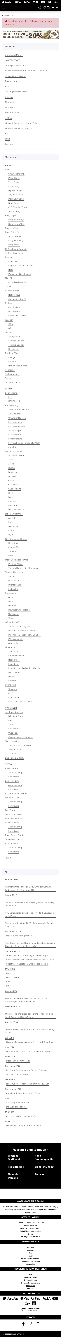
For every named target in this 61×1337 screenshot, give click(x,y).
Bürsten (12, 361)
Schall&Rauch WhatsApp (30, 1231)
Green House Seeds (15, 814)
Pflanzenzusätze (16, 509)
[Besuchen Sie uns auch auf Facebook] (23, 1324)
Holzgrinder (13, 349)
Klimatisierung (11, 405)
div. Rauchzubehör (17, 299)
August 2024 (11, 1022)
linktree (8, 118)
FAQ (7, 133)
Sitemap (9, 97)
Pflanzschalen (15, 585)
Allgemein (13, 643)
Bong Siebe (14, 245)
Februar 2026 (11, 879)
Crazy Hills (13, 484)
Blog (30, 1253)
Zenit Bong (13, 182)
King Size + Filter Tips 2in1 (20, 265)
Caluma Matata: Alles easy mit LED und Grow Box (29, 1042)
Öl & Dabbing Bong (17, 207)
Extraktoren (13, 664)
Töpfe (11, 576)
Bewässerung (11, 593)
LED (10, 397)
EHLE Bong (13, 186)
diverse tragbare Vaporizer (20, 737)
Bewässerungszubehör (19, 610)
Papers (8, 257)
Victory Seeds (11, 843)
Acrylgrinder (14, 336)
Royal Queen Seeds (14, 835)
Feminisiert (13, 777)
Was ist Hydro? (13, 977)
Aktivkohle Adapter (14, 253)
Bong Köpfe (11, 215)
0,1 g (10, 324)
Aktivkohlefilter (15, 414)
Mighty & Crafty (15, 716)
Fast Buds (10, 810)
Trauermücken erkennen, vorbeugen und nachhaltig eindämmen (30, 904)
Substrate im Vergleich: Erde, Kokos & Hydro (27, 964)
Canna (11, 480)
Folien (11, 555)
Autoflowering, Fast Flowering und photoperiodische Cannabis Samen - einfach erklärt (30, 944)
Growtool (12, 689)
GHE (10, 693)
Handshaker (14, 672)
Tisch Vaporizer (12, 741)
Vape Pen (13, 733)
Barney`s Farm (12, 781)
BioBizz (11, 468)
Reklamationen (30, 1280)
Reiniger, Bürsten (13, 353)
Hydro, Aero (10, 685)
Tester (8, 378)
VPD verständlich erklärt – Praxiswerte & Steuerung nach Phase (29, 914)
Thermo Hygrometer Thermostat (23, 568)
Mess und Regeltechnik (16, 560)
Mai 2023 (9, 1112)
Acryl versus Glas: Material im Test (22, 1116)
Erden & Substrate (14, 514)
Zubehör (12, 447)
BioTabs (12, 476)
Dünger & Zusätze (13, 451)
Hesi (10, 493)
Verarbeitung (11, 647)
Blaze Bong (13, 203)
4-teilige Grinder (16, 345)
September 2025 (13, 951)
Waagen (9, 320)
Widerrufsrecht (12, 112)
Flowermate (14, 729)
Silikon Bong (14, 211)
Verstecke (10, 370)
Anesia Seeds (11, 768)
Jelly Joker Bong (15, 195)
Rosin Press (14, 660)
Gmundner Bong (16, 174)
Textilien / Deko (12, 382)
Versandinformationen (15, 76)
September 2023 (13, 1089)
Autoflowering (15, 772)
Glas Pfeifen (14, 307)
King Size (12, 261)
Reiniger (12, 357)
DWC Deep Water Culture (20, 701)
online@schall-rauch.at (16, 65)
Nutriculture (14, 697)
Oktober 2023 (11, 1079)
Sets (10, 597)
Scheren (12, 681)
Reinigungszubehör (17, 366)
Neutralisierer (14, 434)
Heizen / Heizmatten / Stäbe (21, 631)
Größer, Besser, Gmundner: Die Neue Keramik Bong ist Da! (29, 1031)
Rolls (10, 270)
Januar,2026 (11, 895)
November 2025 (13, 931)
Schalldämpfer (15, 430)
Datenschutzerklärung (30, 1283)
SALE (8, 858)
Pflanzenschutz (15, 639)
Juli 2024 (9, 1038)
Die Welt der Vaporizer (16, 1107)
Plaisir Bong (13, 178)
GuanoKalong (14, 489)
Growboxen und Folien (16, 539)
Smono (11, 724)
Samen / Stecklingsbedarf (20, 626)
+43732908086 (12, 60)
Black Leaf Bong (16, 199)
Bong (7, 170)
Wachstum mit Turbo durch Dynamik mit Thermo (29, 1051)
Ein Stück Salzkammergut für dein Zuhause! (27, 1070)
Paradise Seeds (12, 822)
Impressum (10, 107)
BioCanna (12, 472)
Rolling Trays (14, 295)
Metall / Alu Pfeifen (17, 316)
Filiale (7, 139)
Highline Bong (15, 190)
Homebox (13, 543)
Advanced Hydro (16, 455)
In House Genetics (14, 818)
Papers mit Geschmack (19, 274)
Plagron (12, 501)
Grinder (8, 332)
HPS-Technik (14, 401)
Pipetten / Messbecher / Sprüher (24, 635)
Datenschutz (11, 81)
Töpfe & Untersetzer (14, 572)
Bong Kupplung (15, 240)
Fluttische (13, 589)
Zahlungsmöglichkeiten (16, 92)
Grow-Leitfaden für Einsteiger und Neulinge (27, 955)
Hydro (11, 534)
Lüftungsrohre (15, 422)
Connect (9, 144)
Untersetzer (13, 580)
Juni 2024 (10, 1047)
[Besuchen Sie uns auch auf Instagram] (30, 1324)
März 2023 (10, 1121)
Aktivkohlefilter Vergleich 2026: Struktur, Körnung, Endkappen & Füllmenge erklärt (28, 888)
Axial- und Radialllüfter (18, 409)
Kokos (11, 530)
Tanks (11, 618)
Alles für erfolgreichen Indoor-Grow (23, 1093)
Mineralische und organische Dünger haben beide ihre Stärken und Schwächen (29, 1015)
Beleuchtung (11, 393)
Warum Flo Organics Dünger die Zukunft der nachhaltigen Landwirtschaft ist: (26, 1000)
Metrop (11, 497)
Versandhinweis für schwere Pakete (22, 123)
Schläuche (13, 614)
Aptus (11, 459)
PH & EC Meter (15, 564)
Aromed (12, 754)
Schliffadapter (15, 236)
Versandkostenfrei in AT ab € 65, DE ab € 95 (26, 71)
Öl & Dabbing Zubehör (16, 249)
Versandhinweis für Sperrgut (18, 128)
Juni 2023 (9, 1098)
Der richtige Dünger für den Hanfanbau (24, 1125)
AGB (7, 86)
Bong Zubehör (12, 232)
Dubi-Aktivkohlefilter (18, 282)
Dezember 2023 (12, 1066)
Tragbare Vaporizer (14, 712)
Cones (8, 286)
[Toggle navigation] (3, 6)
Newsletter (10, 102)
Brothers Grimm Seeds (16, 793)
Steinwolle (13, 526)
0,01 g (11, 328)
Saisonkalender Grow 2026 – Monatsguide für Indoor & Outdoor (30, 924)
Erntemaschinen (16, 656)
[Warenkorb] (48, 7)
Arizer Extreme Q (16, 749)
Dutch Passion (12, 797)
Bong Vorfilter (11, 228)
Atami (11, 464)
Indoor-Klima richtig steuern (19, 936)
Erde (10, 522)
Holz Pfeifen (14, 311)
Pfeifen (8, 303)
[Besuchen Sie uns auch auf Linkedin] (37, 1324)
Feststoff (12, 505)
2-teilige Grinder (16, 341)
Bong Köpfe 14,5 (16, 220)
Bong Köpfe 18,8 (16, 224)
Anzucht (12, 518)
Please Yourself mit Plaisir (18, 1061)
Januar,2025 (11, 991)
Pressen (12, 676)
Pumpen (12, 606)
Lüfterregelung (15, 439)
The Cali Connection (14, 839)
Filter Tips (9, 278)
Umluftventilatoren (17, 418)
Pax (10, 720)
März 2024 (10, 1056)
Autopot (12, 601)
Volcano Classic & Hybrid (20, 745)
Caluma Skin (14, 547)
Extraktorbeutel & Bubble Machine (24, 668)
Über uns (30, 1250)
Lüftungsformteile (16, 426)
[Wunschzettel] (44, 7)
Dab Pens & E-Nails (14, 758)
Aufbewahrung (12, 374)
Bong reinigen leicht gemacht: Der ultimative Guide (30, 960)
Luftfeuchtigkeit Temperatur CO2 (24, 443)
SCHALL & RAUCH (13, 55)
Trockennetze (14, 651)
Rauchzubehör (12, 291)
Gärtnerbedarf (12, 622)
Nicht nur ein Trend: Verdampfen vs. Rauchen (27, 1084)
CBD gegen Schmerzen (17, 1102)
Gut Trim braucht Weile (17, 1074)
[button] (39, 7)
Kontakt (30, 1247)
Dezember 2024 (13, 1006)
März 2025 (10, 969)
